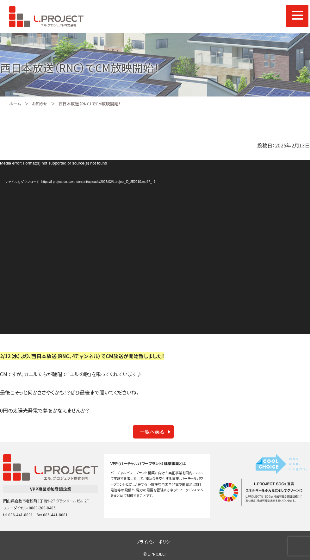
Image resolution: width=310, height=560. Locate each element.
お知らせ (39, 104)
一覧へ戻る (152, 431)
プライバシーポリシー (155, 542)
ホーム (15, 104)
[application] (155, 247)
